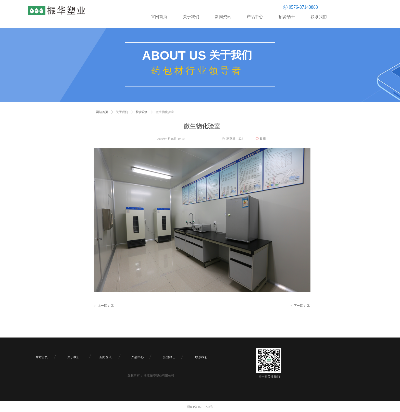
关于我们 (122, 112)
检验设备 (142, 112)
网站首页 (102, 112)
